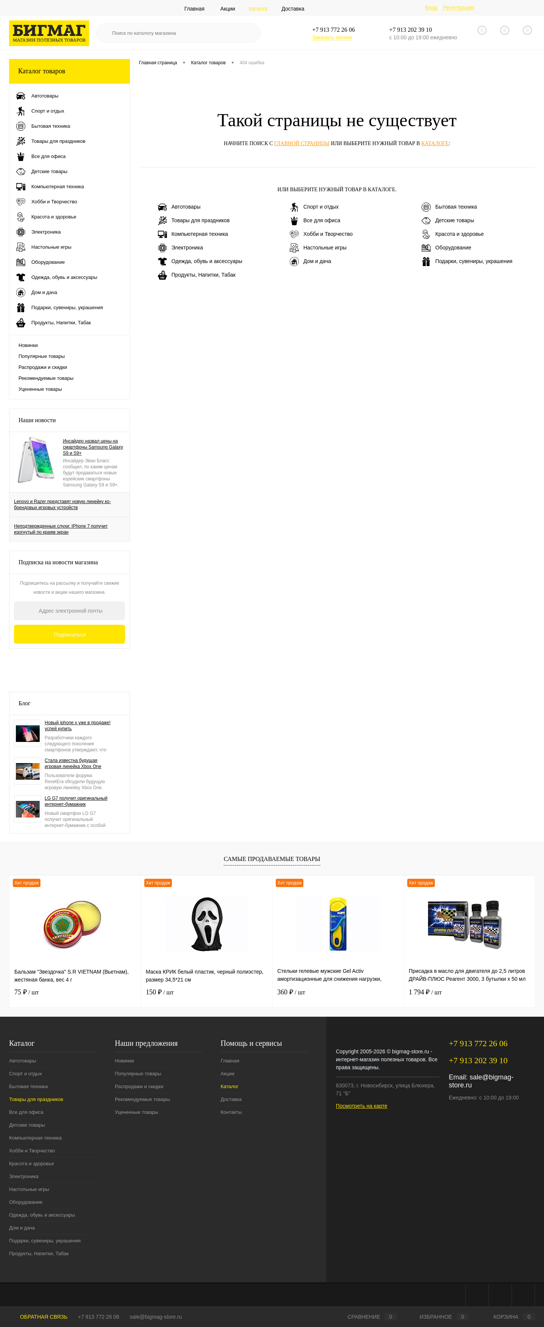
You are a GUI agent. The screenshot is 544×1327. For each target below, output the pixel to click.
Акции (227, 9)
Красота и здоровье (453, 234)
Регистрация (458, 8)
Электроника (180, 247)
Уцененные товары (40, 389)
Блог (25, 703)
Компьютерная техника (193, 234)
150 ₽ (160, 992)
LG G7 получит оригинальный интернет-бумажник (76, 801)
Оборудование (446, 247)
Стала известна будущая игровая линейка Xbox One (73, 763)
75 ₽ (26, 992)
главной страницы (301, 143)
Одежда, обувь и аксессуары (200, 261)
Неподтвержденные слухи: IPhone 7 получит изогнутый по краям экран (61, 529)
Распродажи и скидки (43, 367)
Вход (431, 8)
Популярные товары (42, 356)
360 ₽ (291, 992)
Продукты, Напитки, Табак (197, 275)
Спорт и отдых (314, 207)
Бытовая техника (449, 207)
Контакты (231, 1112)
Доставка (292, 9)
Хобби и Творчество (321, 234)
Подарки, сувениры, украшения (467, 261)
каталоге (434, 143)
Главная (194, 9)
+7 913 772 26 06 (98, 1317)
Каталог (258, 9)
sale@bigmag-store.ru (156, 1317)
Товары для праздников (194, 220)
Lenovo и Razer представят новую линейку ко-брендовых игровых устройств (62, 504)
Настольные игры (318, 247)
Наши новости (37, 420)
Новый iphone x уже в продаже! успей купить (77, 725)
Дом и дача (310, 261)
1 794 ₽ (425, 992)
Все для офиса (315, 220)
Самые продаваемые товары (272, 859)
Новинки (28, 345)
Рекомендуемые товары (46, 378)
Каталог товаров (69, 71)
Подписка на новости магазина (58, 562)
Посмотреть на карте (361, 1106)
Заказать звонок (332, 37)
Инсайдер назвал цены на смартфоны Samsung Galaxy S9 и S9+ (93, 447)
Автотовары (179, 207)
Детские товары (448, 220)
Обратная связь (38, 1317)
